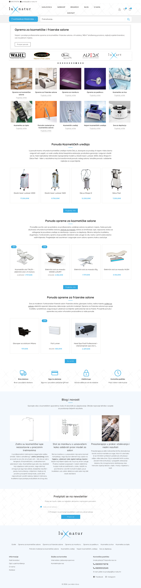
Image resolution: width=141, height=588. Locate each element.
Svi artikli (70, 361)
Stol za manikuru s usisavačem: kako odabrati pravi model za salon (70, 447)
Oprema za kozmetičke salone (29, 544)
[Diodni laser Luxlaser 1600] (55, 185)
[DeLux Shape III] (86, 185)
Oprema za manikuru (73, 544)
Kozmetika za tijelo (123, 544)
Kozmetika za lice (107, 544)
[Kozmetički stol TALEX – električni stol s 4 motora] (24, 262)
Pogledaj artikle (21, 98)
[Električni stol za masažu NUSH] (116, 262)
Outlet (14, 544)
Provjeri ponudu (22, 44)
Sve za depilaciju (105, 549)
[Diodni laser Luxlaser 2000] (24, 185)
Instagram (111, 577)
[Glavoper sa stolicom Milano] (24, 336)
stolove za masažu (68, 230)
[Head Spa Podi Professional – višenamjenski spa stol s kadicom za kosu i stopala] (86, 336)
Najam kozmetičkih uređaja (87, 549)
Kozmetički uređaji (68, 549)
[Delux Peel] (116, 185)
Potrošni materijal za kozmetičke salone (44, 549)
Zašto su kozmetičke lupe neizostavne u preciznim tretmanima (29, 447)
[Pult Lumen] (55, 336)
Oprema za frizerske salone (53, 544)
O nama (12, 567)
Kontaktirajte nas (57, 563)
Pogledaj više (70, 211)
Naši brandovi (14, 560)
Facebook (99, 577)
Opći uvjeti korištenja (17, 563)
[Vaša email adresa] (70, 507)
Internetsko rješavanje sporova (62, 560)
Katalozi (12, 570)
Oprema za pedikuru (91, 544)
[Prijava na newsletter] (48, 512)
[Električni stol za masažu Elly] (86, 262)
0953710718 (15, 2)
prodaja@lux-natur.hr (29, 2)
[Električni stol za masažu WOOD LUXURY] (55, 262)
